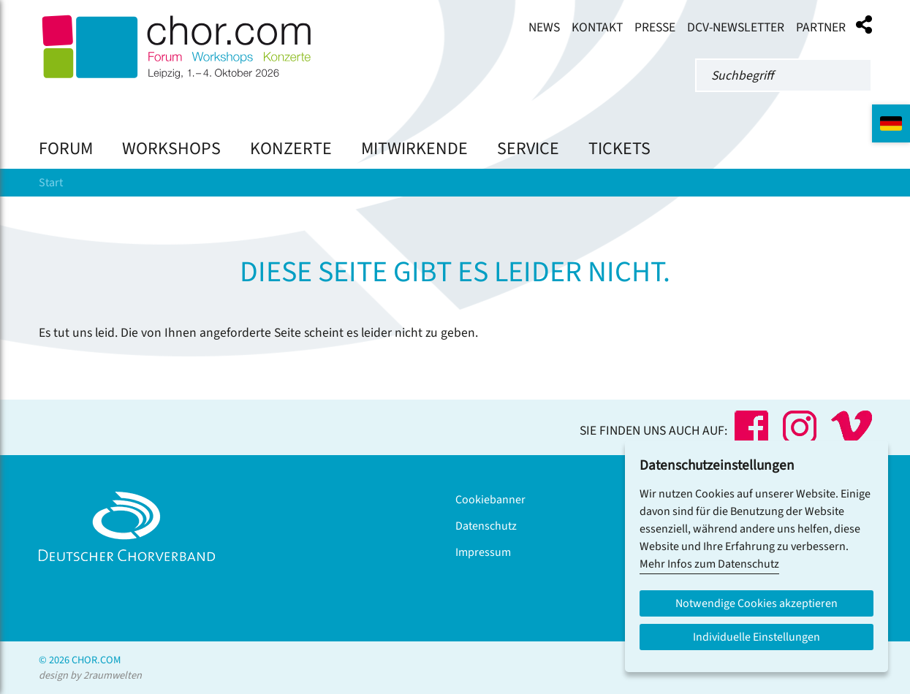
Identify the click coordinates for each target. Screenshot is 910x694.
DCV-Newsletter (735, 27)
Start (51, 183)
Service (528, 148)
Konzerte (291, 148)
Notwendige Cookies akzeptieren (756, 603)
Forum (66, 148)
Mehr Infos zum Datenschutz (709, 564)
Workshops (171, 148)
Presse (654, 27)
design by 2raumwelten (90, 675)
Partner (821, 27)
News (544, 27)
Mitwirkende (414, 148)
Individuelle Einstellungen (756, 637)
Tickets (619, 148)
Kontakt (597, 27)
